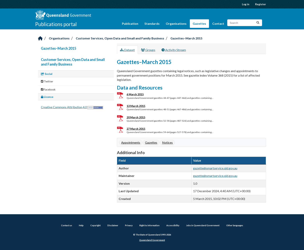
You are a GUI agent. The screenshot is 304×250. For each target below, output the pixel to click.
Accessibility (172, 225)
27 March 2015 (136, 128)
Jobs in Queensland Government (202, 225)
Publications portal (56, 24)
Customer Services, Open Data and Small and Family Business (120, 38)
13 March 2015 (136, 106)
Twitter (47, 81)
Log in (245, 4)
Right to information (149, 225)
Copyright (95, 225)
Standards (152, 23)
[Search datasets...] (244, 22)
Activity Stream (174, 50)
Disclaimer (112, 225)
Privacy (129, 225)
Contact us (66, 225)
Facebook (48, 89)
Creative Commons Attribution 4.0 (64, 107)
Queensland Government (152, 240)
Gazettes (199, 23)
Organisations (176, 23)
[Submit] (258, 22)
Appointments (130, 142)
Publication (130, 23)
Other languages (234, 225)
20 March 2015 (136, 117)
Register (260, 4)
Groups (148, 50)
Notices (167, 142)
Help (81, 225)
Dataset (127, 50)
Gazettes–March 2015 (186, 38)
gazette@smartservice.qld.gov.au (215, 168)
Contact (218, 23)
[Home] (40, 38)
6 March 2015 (135, 94)
